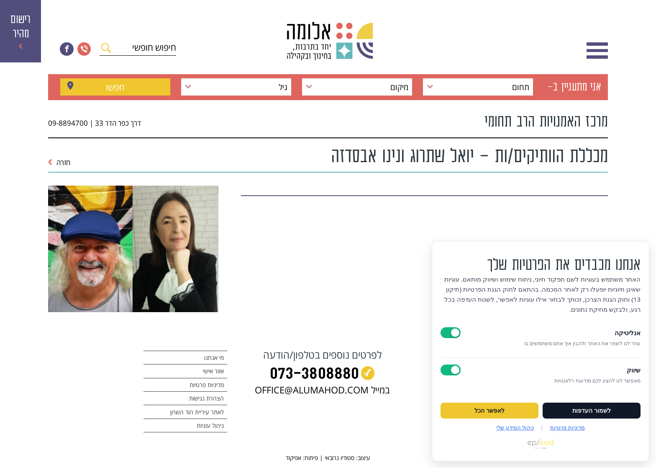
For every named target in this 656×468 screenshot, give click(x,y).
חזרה (59, 162)
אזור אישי (213, 371)
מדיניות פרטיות (207, 385)
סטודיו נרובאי (339, 458)
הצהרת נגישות (206, 398)
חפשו (115, 87)
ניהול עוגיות (210, 425)
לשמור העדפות (591, 410)
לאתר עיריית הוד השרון (197, 412)
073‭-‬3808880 (314, 375)
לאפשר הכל (489, 410)
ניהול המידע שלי (515, 427)
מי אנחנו (214, 358)
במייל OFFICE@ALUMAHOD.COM (322, 390)
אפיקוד (293, 458)
